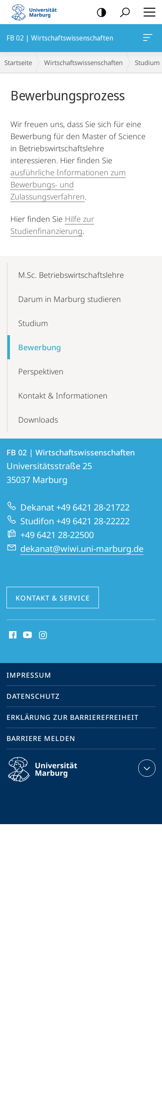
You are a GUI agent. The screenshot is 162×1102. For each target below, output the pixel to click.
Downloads (38, 419)
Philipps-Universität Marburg (50, 776)
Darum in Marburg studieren (69, 299)
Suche (122, 12)
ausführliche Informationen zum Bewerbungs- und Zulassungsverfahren (68, 184)
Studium (33, 323)
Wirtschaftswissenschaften (83, 62)
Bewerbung (39, 347)
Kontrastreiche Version (99, 12)
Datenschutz (33, 696)
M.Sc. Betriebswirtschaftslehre (71, 275)
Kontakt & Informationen (63, 395)
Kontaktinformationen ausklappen (145, 768)
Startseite (18, 62)
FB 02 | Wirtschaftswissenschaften (147, 39)
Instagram (43, 635)
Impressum (28, 675)
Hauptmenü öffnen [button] (147, 12)
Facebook (11, 635)
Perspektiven (41, 371)
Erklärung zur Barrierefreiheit (72, 717)
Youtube (26, 635)
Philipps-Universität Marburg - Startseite (36, 12)
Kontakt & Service (53, 598)
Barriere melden (40, 738)
